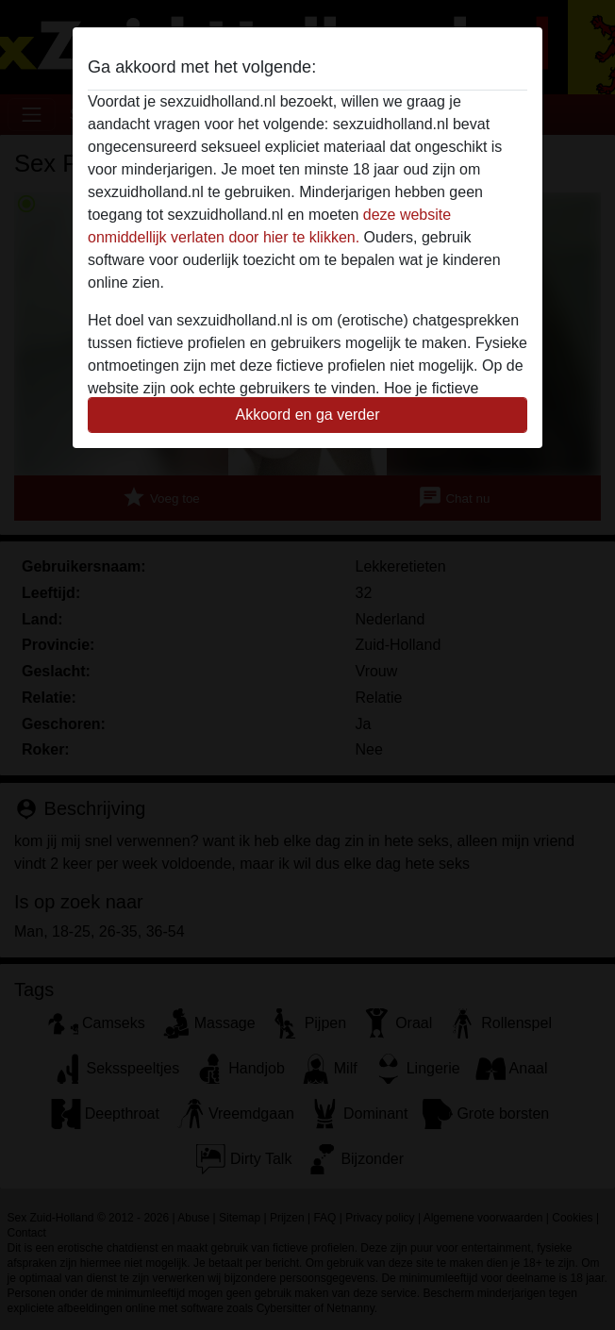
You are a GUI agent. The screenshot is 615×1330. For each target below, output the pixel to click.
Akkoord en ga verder (308, 415)
